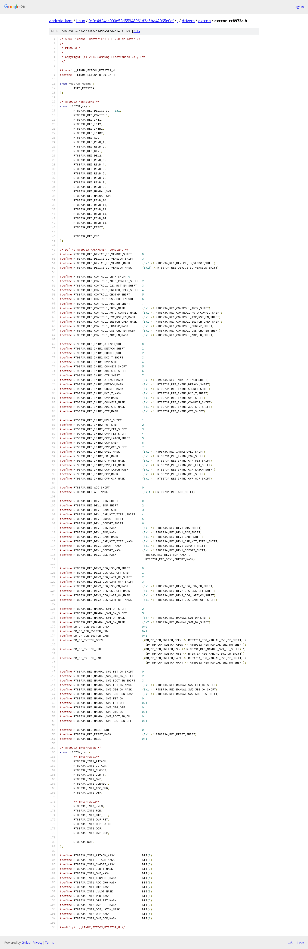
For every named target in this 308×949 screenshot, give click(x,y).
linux (80, 20)
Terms (49, 942)
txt (290, 942)
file (136, 31)
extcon (204, 20)
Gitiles (26, 942)
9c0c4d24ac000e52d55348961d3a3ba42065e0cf (131, 20)
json (300, 942)
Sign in (299, 7)
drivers (188, 20)
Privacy (37, 942)
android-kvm (61, 20)
